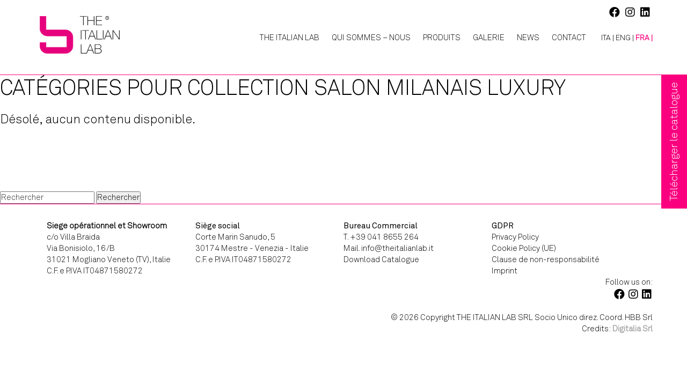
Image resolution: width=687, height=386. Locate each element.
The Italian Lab (289, 37)
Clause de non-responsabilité (546, 259)
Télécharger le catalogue (674, 141)
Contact (569, 37)
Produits (442, 37)
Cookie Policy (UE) (524, 248)
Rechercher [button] (118, 197)
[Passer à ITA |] (603, 38)
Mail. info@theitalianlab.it (389, 248)
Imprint (504, 271)
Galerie (489, 37)
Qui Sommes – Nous (371, 37)
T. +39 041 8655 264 (381, 237)
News (528, 37)
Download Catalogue (381, 259)
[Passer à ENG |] (625, 38)
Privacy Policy (515, 237)
